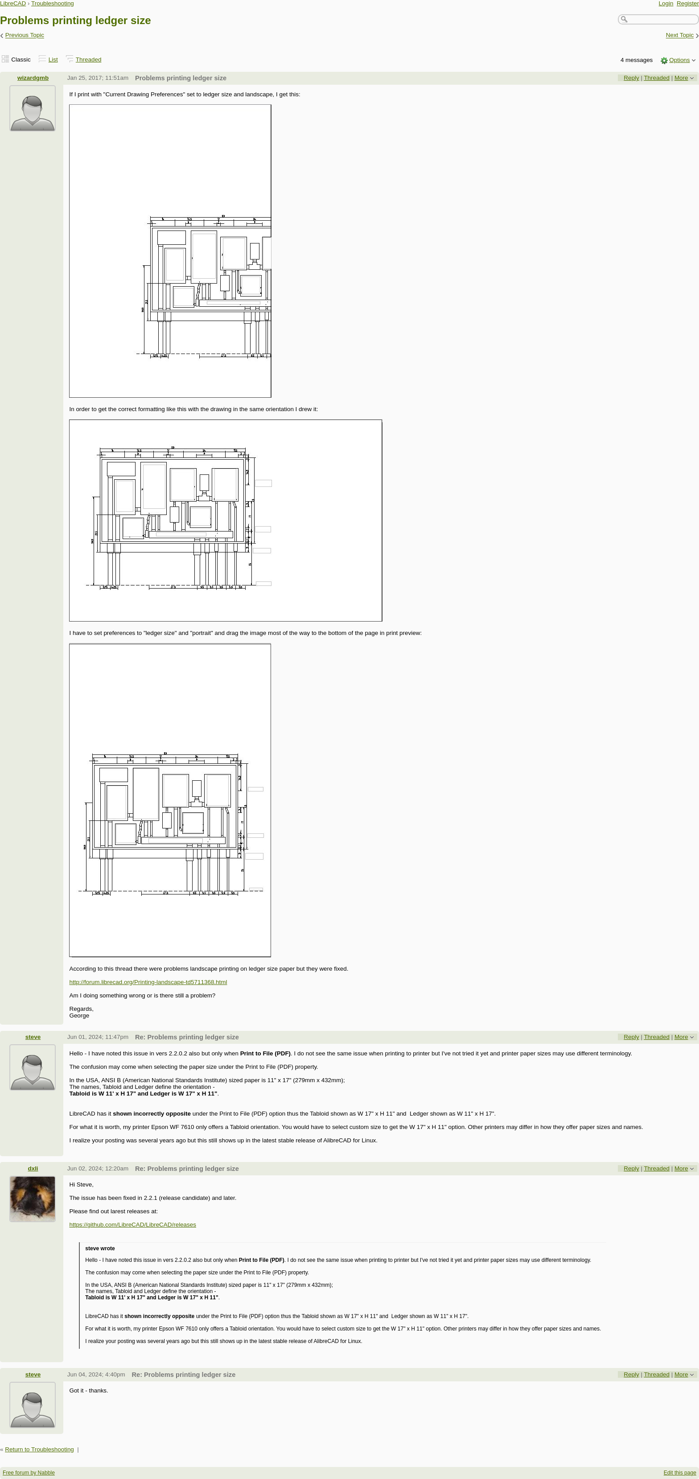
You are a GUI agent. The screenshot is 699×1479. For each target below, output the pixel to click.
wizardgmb (33, 77)
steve (33, 1037)
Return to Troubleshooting (39, 1449)
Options (679, 60)
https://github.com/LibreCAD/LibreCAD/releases (132, 1224)
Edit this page (680, 1473)
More (681, 77)
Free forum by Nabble (29, 1473)
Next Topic (680, 35)
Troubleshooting (52, 3)
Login (666, 3)
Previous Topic (24, 35)
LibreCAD (13, 3)
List (53, 59)
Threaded (89, 59)
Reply (631, 77)
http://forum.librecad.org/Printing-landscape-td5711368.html (148, 982)
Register (688, 3)
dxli (33, 1168)
